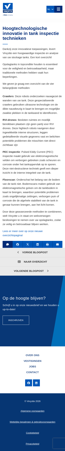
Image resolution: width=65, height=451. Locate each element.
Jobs (32, 366)
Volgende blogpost (31, 270)
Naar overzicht (32, 261)
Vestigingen (32, 360)
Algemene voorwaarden (32, 411)
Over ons (32, 355)
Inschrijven (15, 320)
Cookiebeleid (32, 433)
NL (50, 9)
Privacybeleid (32, 443)
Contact (32, 372)
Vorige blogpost (32, 252)
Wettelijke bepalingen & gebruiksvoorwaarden (32, 422)
